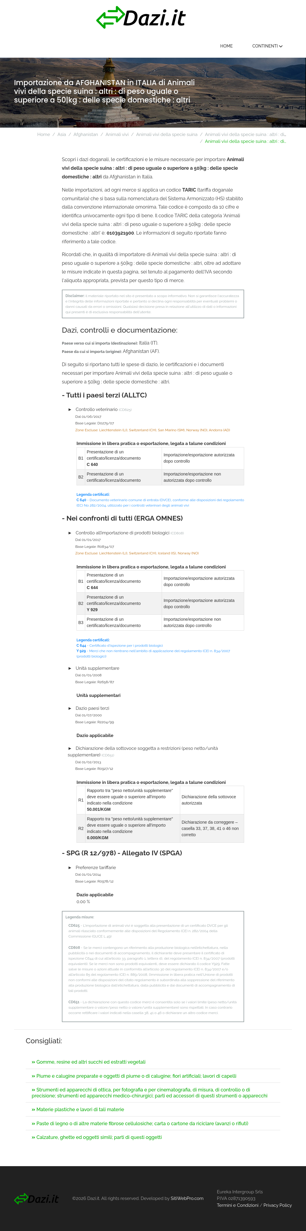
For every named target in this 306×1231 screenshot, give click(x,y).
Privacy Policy (278, 1205)
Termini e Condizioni (237, 1205)
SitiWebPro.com (187, 1198)
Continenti (267, 46)
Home (226, 46)
